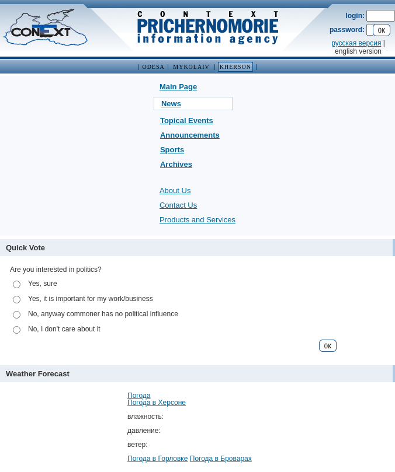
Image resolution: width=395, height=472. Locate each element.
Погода (139, 395)
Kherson (235, 67)
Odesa (153, 67)
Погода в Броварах (221, 458)
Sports (172, 149)
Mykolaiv (191, 67)
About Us (175, 190)
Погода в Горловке (157, 458)
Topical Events (186, 120)
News (171, 103)
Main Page (178, 86)
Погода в (156, 402)
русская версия (356, 43)
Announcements (190, 135)
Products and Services (197, 219)
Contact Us (178, 205)
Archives (176, 164)
